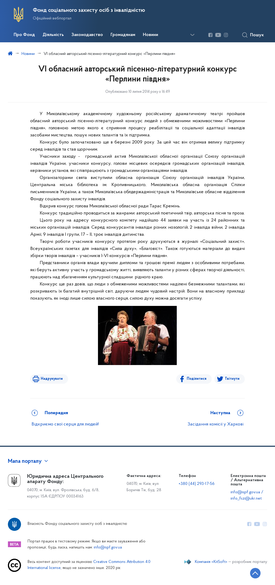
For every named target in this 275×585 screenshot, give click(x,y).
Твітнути (232, 379)
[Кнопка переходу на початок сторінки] (255, 573)
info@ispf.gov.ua (108, 548)
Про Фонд (24, 35)
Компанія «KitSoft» (211, 562)
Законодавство (87, 35)
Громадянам (123, 35)
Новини (150, 35)
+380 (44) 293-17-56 (197, 484)
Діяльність (53, 35)
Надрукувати (52, 379)
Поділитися (196, 379)
